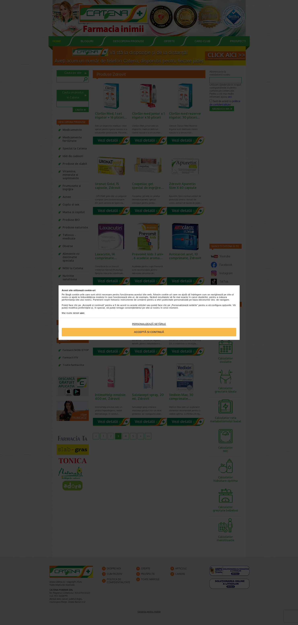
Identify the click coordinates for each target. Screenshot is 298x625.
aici (82, 313)
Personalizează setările (149, 324)
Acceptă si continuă (149, 331)
